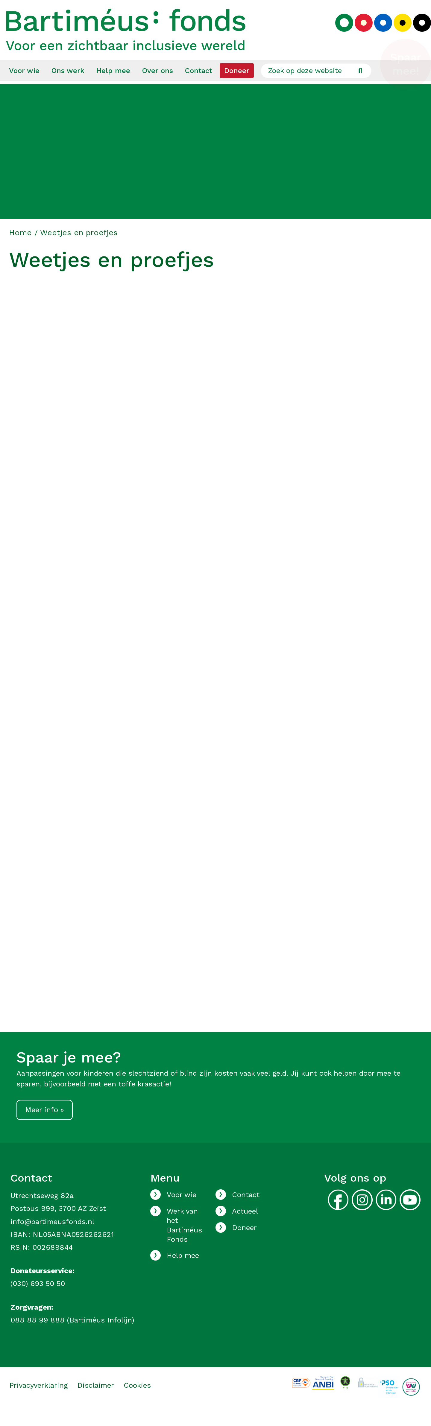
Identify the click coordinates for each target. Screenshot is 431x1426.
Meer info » (44, 1126)
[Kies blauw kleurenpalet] (379, 32)
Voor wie (24, 87)
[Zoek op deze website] (316, 87)
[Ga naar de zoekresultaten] (360, 87)
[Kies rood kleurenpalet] (359, 32)
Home (20, 248)
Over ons (157, 87)
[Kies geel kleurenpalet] (398, 32)
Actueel (245, 1227)
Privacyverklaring (38, 1402)
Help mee (113, 87)
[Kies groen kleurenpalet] (340, 32)
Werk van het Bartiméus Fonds (184, 1241)
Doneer (236, 87)
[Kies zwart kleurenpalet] (418, 32)
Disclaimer (95, 1402)
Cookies (137, 1402)
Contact (198, 87)
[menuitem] (24, 87)
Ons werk (67, 87)
